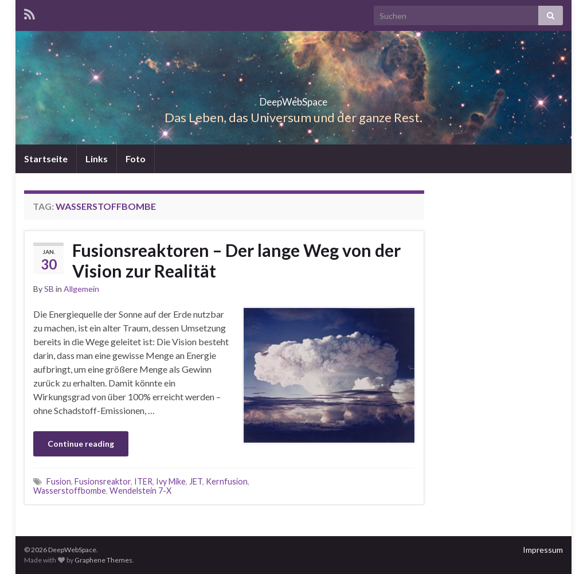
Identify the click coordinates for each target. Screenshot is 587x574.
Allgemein (81, 289)
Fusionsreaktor (103, 481)
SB (49, 289)
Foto (136, 158)
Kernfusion (227, 481)
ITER (143, 481)
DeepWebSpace (293, 98)
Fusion (58, 481)
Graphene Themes (103, 560)
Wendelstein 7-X (140, 490)
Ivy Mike (171, 481)
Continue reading (81, 443)
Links (96, 158)
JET (195, 481)
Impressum (543, 550)
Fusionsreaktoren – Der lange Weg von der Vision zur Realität (236, 260)
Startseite (46, 158)
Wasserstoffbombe (69, 490)
